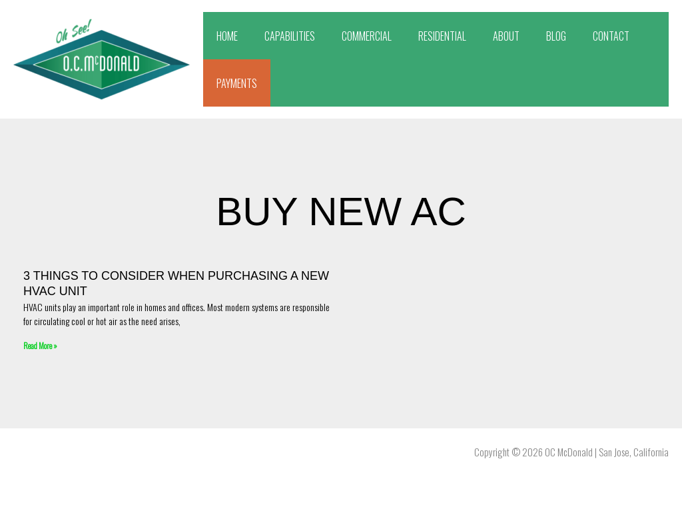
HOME (227, 36)
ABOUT (506, 36)
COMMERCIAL (367, 36)
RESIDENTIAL (442, 36)
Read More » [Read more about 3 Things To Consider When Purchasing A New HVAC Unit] (40, 345)
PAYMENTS (236, 83)
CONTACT (611, 36)
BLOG (556, 36)
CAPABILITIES (289, 36)
